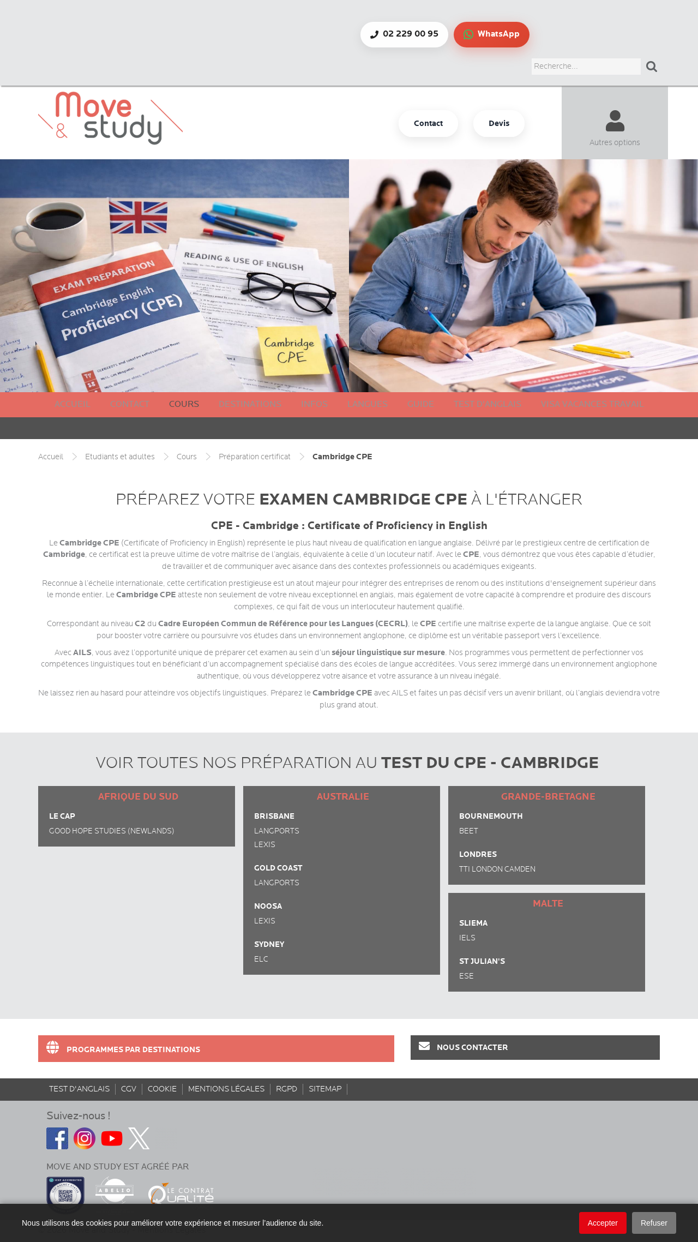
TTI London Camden (497, 869)
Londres (478, 854)
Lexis (264, 845)
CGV (128, 1089)
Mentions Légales (226, 1089)
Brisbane (274, 816)
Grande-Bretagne (548, 796)
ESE (466, 976)
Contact (129, 404)
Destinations (250, 404)
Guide (420, 404)
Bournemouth (491, 816)
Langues (367, 404)
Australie (343, 796)
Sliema (473, 923)
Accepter (603, 1223)
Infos (314, 404)
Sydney (269, 944)
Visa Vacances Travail (592, 404)
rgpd (286, 1089)
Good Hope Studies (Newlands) (111, 831)
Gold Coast (278, 868)
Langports (276, 831)
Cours (184, 404)
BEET (468, 831)
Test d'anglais (487, 404)
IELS (467, 938)
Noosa (268, 906)
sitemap (325, 1089)
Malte (548, 903)
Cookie (162, 1089)
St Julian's (482, 961)
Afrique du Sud (138, 796)
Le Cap (62, 816)
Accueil (73, 404)
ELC (261, 959)
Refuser (654, 1223)
